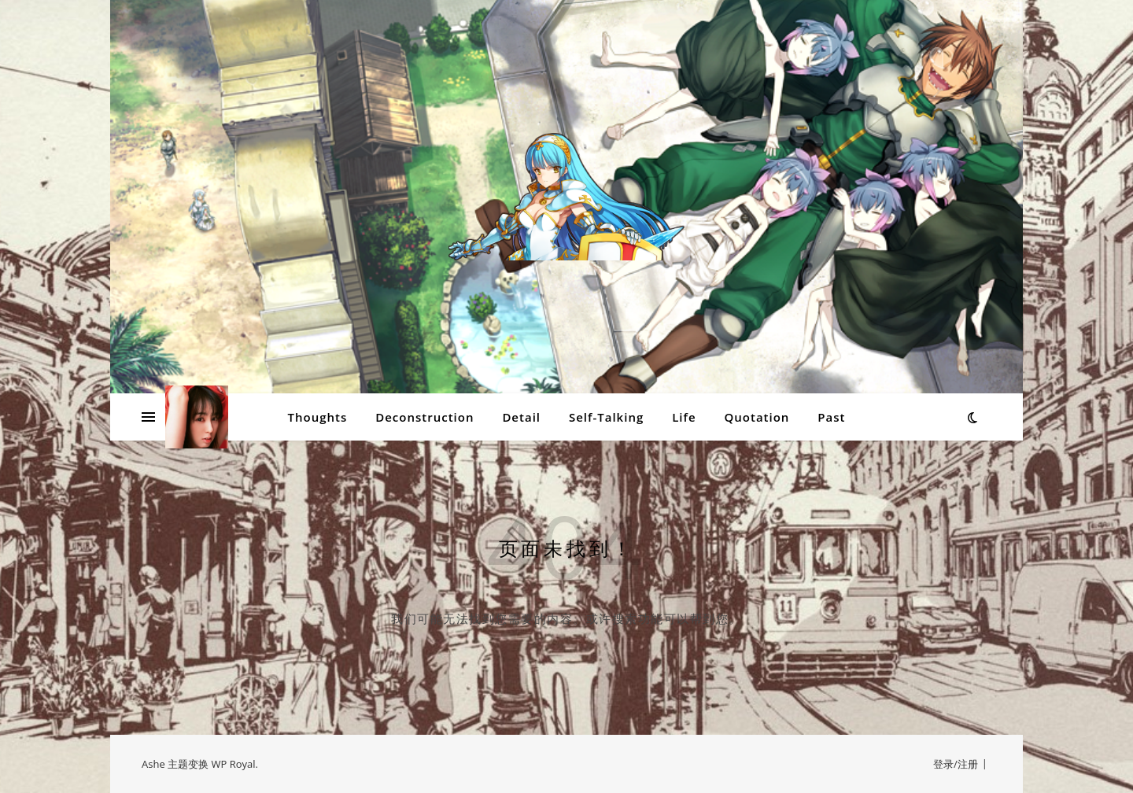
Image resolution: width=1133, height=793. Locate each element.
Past (831, 417)
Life (684, 417)
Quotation (756, 417)
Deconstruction (424, 417)
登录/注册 (955, 764)
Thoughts (318, 417)
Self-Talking (606, 417)
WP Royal (233, 764)
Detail (521, 417)
